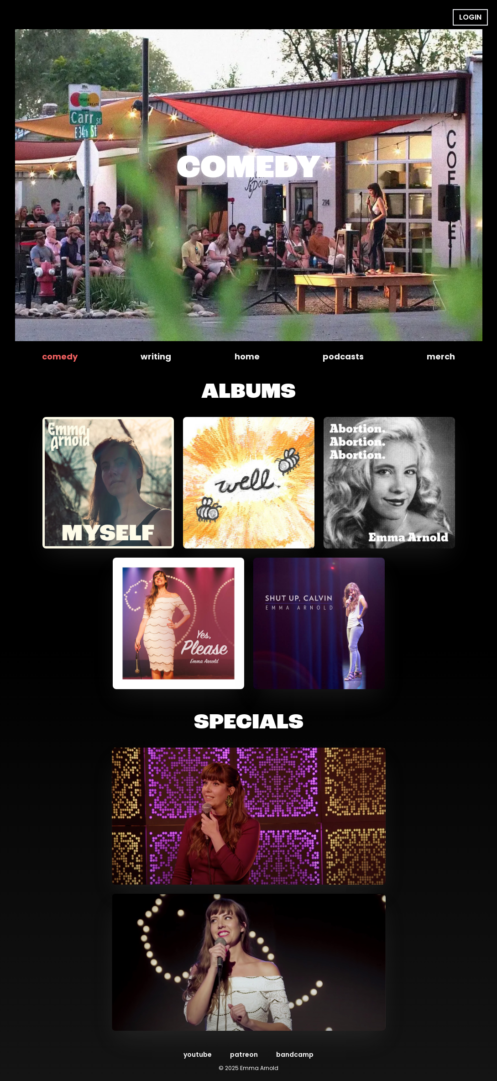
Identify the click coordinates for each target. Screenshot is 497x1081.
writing (156, 356)
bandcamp (295, 1054)
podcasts (343, 356)
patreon (244, 1054)
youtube (197, 1054)
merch (441, 356)
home (247, 356)
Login (470, 17)
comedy (60, 356)
